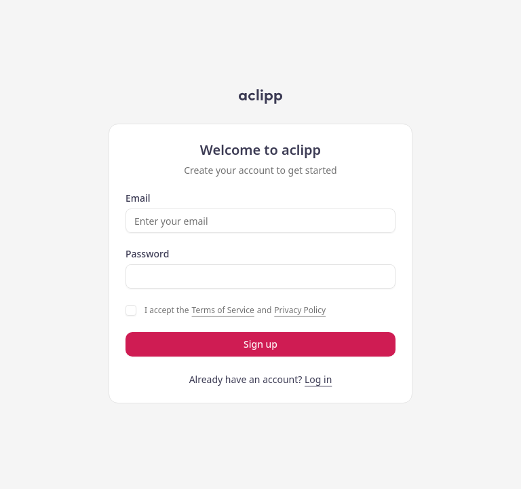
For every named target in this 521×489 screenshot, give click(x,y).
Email (138, 198)
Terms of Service (223, 310)
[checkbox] (131, 310)
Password (147, 254)
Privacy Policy (300, 310)
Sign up (260, 344)
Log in (318, 379)
